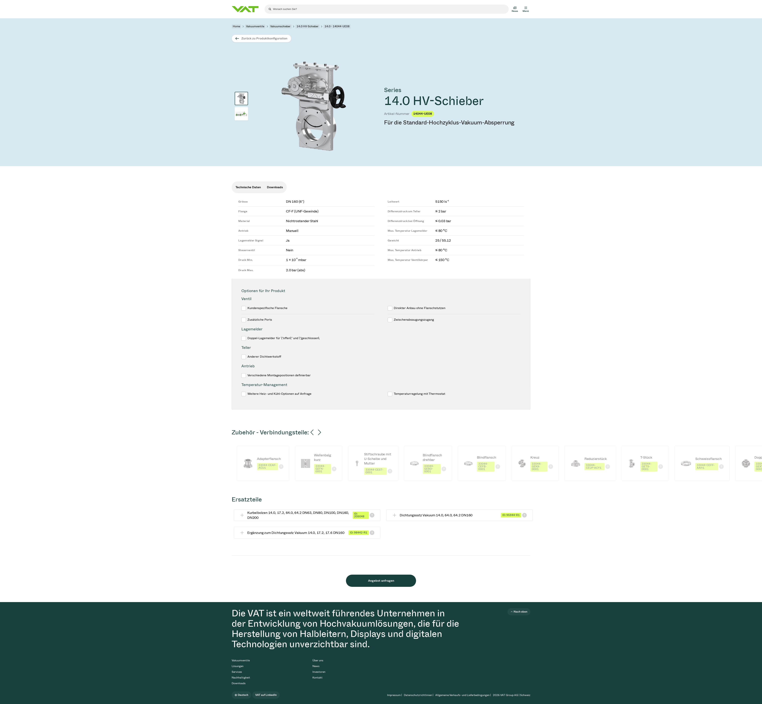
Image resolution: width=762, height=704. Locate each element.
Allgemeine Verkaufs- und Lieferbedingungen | (463, 695)
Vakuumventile (255, 26)
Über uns (317, 660)
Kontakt (317, 677)
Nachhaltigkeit (241, 677)
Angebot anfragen (381, 580)
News (315, 666)
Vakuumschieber (280, 26)
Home (236, 26)
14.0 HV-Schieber (308, 26)
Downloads (239, 683)
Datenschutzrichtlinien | (418, 695)
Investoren (318, 672)
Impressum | (394, 695)
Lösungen (237, 666)
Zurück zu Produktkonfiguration (264, 38)
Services (237, 672)
